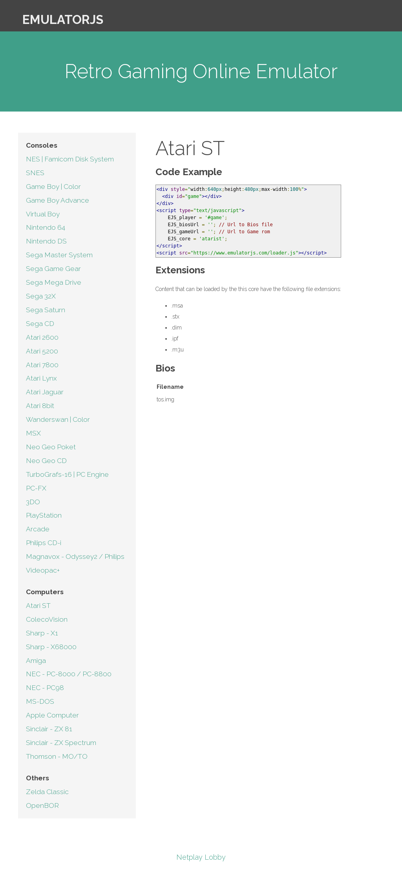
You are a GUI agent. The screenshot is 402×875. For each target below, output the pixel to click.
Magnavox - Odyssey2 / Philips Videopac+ (75, 563)
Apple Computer (52, 715)
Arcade (37, 529)
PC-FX (36, 488)
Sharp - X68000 (51, 647)
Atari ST (38, 606)
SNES (35, 173)
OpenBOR (42, 805)
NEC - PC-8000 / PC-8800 (68, 674)
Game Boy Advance (57, 200)
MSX (33, 433)
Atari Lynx (41, 378)
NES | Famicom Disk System (70, 159)
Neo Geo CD (46, 461)
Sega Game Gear (53, 269)
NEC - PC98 (45, 688)
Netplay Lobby (201, 857)
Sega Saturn (45, 310)
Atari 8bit (40, 406)
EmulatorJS (62, 19)
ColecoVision (47, 619)
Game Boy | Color (53, 186)
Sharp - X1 (42, 633)
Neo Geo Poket (51, 447)
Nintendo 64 (45, 227)
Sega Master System (59, 255)
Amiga (36, 660)
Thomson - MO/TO (57, 756)
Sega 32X (41, 296)
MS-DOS (40, 701)
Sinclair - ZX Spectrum (61, 743)
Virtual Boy (43, 214)
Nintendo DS (46, 241)
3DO (33, 502)
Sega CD (40, 324)
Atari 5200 (42, 351)
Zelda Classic (47, 792)
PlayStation (44, 515)
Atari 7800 (42, 365)
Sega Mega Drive (53, 282)
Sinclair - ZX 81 (49, 729)
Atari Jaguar (45, 392)
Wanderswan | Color (58, 419)
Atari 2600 (42, 337)
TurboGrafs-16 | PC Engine (67, 474)
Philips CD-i (43, 543)
